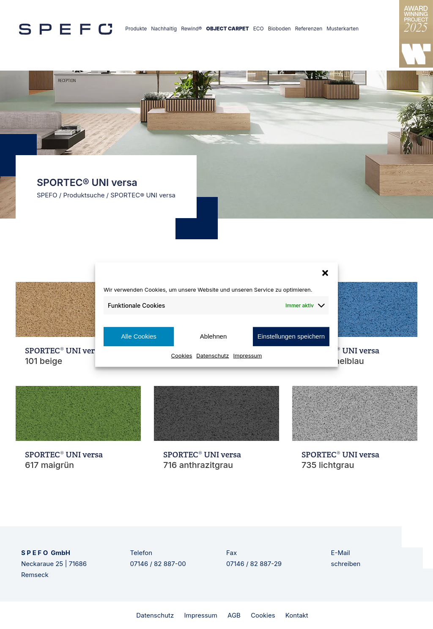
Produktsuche (83, 195)
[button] (325, 273)
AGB (234, 615)
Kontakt (296, 615)
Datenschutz (212, 355)
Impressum (247, 355)
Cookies (181, 355)
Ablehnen (213, 336)
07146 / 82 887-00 (158, 564)
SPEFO (47, 195)
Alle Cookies (138, 336)
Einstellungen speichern (291, 336)
